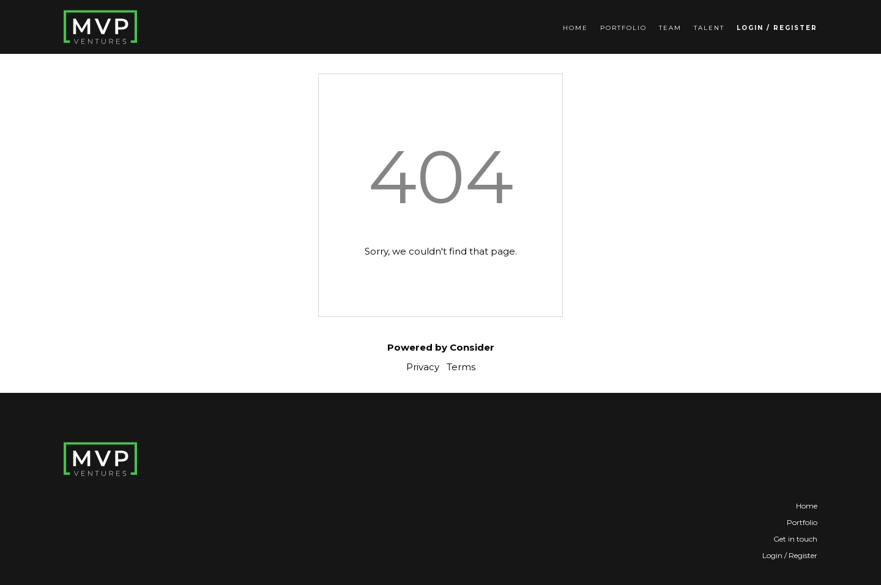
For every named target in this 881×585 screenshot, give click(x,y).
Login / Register (777, 28)
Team (670, 28)
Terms (461, 367)
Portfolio (623, 28)
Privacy (422, 367)
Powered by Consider (440, 347)
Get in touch (795, 538)
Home (575, 28)
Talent (709, 28)
